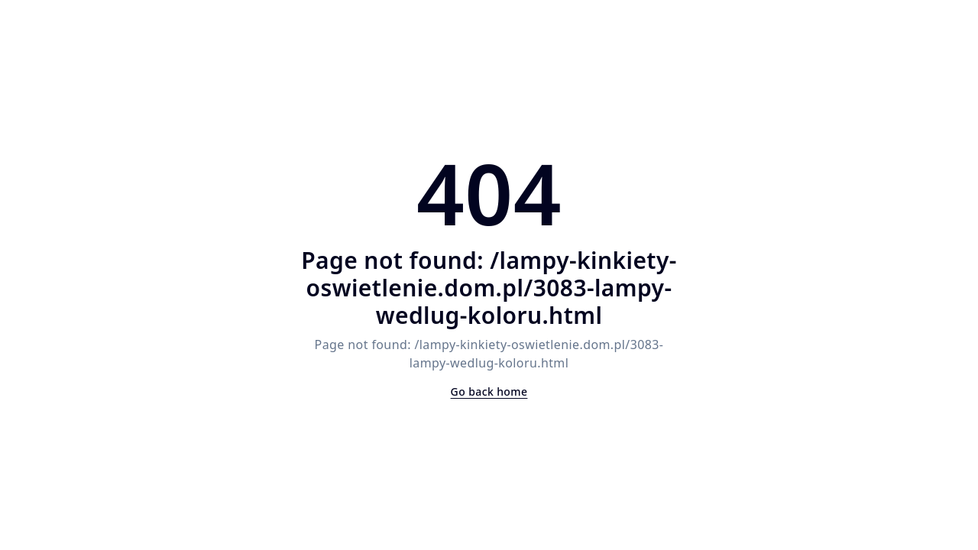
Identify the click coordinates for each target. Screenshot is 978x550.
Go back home (489, 391)
